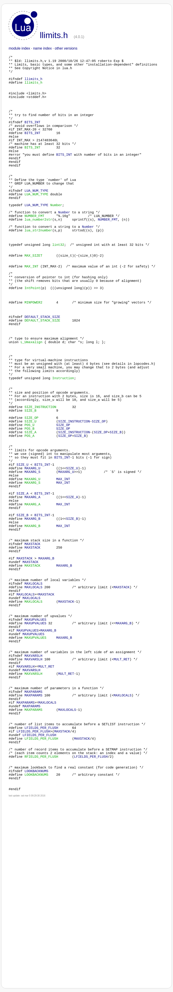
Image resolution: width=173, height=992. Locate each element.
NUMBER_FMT (108, 260)
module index (19, 48)
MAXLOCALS (33, 716)
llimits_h (33, 85)
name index (42, 48)
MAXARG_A (32, 607)
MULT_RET (122, 810)
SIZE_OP (99, 513)
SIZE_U (23, 567)
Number (64, 251)
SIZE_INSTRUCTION (74, 513)
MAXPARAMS (33, 851)
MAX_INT (63, 585)
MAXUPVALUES (35, 761)
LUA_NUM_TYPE (36, 224)
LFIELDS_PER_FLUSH (41, 896)
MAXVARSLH (33, 806)
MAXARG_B (32, 634)
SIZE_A (23, 603)
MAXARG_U (32, 571)
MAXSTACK (32, 666)
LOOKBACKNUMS (36, 950)
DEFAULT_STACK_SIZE (42, 382)
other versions (66, 48)
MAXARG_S (32, 576)
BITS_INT (32, 139)
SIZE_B (116, 526)
